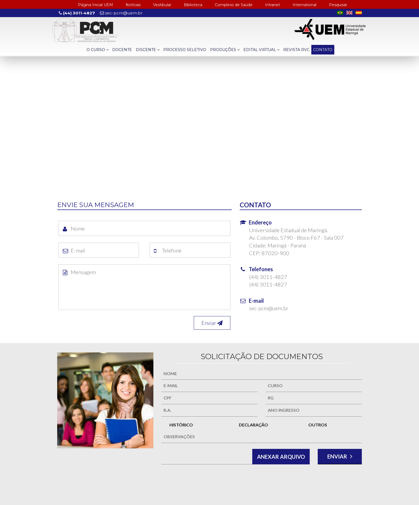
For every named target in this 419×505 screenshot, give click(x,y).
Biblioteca (193, 4)
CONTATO (322, 49)
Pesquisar (338, 4)
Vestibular (162, 4)
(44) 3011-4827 (77, 12)
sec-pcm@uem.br (121, 12)
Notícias (133, 4)
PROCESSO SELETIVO (184, 49)
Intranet (272, 4)
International (304, 4)
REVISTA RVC (296, 49)
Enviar (212, 323)
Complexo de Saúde (234, 4)
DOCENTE (122, 49)
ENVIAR (339, 456)
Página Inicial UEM (95, 4)
